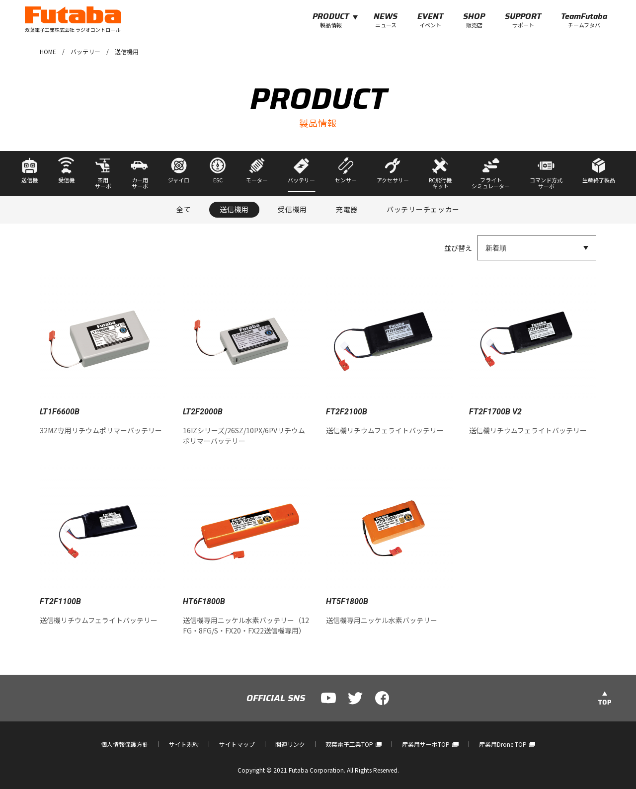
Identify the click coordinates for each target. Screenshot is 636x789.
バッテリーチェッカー (423, 209)
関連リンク (290, 744)
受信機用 (292, 209)
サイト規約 (184, 744)
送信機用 (234, 209)
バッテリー (85, 51)
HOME (48, 51)
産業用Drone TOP (507, 744)
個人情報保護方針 (125, 744)
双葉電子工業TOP (353, 744)
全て (183, 209)
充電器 (347, 209)
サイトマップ (237, 744)
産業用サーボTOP (430, 744)
